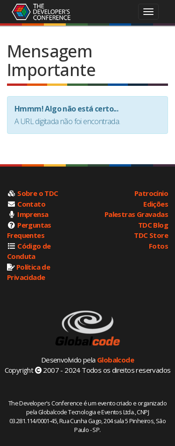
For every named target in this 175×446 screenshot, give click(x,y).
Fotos (158, 246)
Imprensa (32, 214)
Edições (155, 204)
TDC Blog (153, 225)
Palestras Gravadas (136, 214)
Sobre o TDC (37, 193)
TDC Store (151, 235)
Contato (31, 204)
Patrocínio (151, 193)
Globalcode (115, 359)
